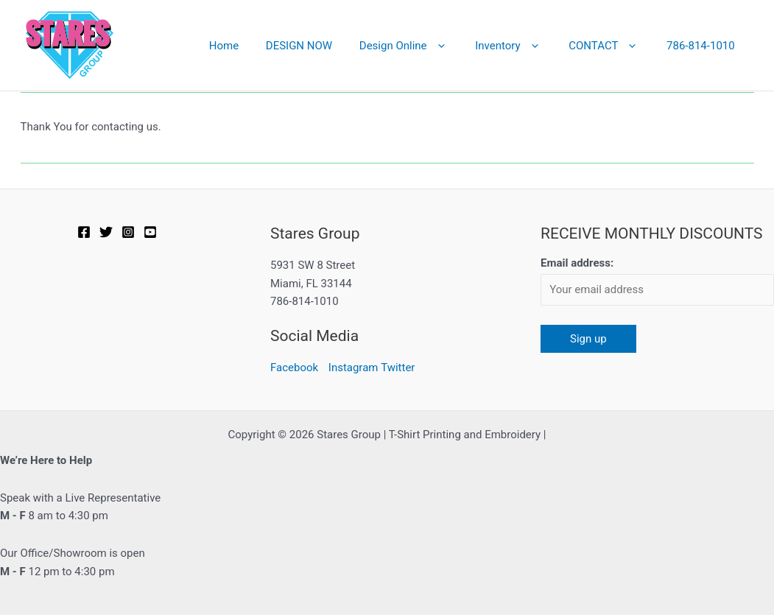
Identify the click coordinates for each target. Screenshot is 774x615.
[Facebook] (84, 232)
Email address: (577, 263)
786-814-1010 (703, 45)
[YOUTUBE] (150, 232)
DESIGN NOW (321, 45)
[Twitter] (106, 232)
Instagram (353, 367)
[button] (454, 45)
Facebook (294, 367)
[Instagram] (128, 232)
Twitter (398, 367)
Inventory (521, 45)
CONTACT (611, 45)
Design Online (420, 45)
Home (250, 45)
